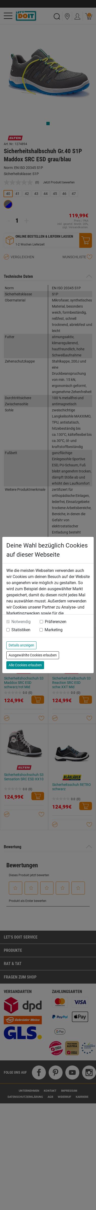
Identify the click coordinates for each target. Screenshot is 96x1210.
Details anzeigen (21, 645)
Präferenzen (55, 621)
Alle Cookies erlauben (25, 665)
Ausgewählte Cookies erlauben (33, 655)
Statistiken (20, 629)
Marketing (54, 629)
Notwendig (21, 621)
